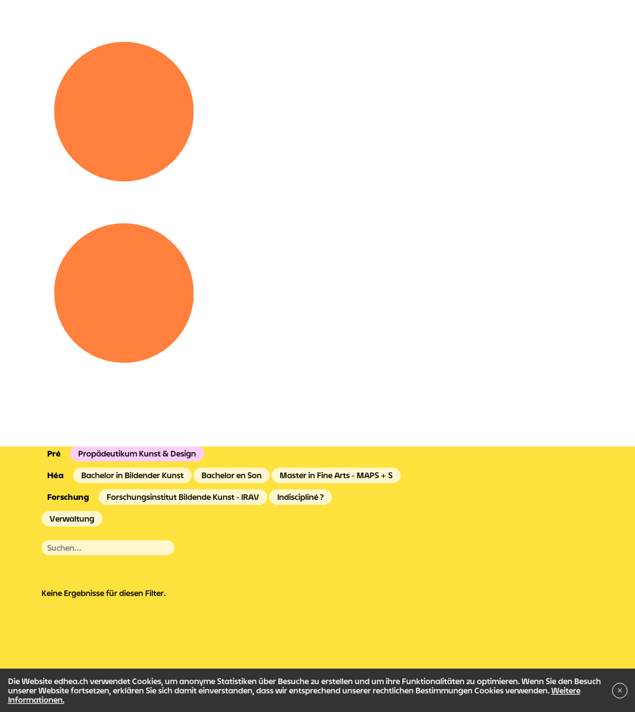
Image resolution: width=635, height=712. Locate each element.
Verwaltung (72, 518)
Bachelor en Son (232, 475)
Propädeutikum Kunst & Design (137, 453)
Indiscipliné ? (300, 497)
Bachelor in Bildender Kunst (132, 475)
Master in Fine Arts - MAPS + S (336, 475)
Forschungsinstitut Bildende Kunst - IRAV (183, 497)
